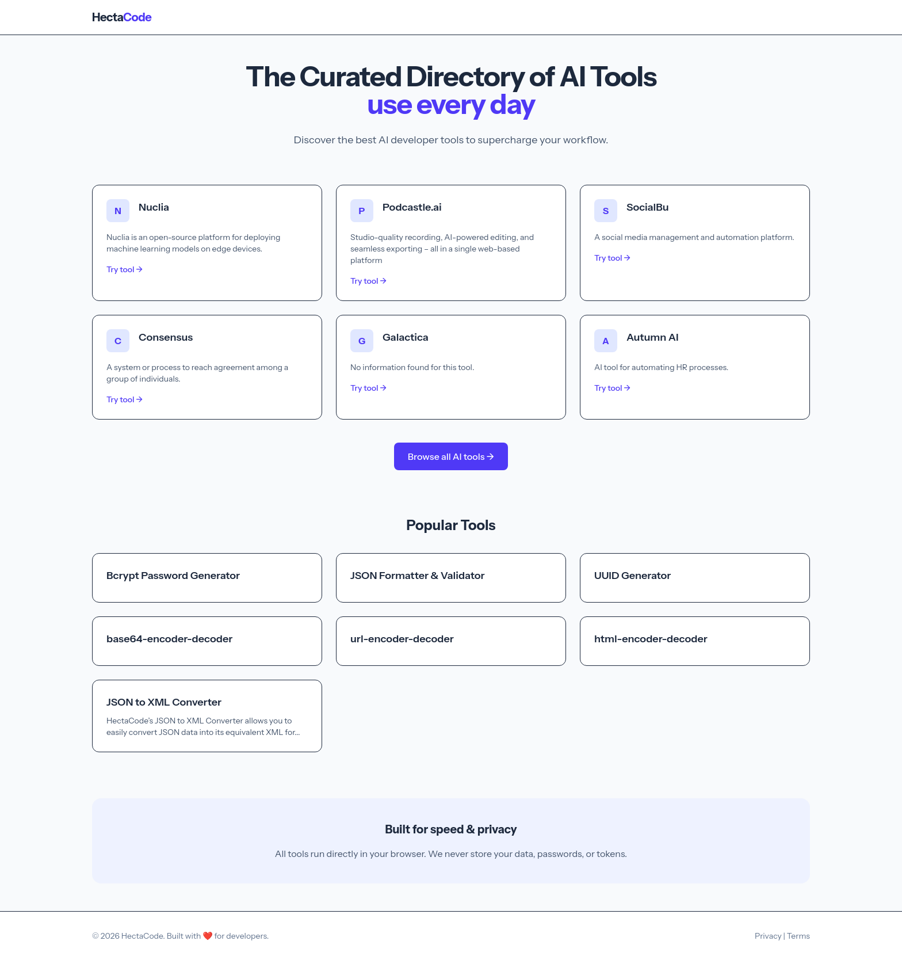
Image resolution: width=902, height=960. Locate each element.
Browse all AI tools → (451, 456)
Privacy (768, 936)
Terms (798, 936)
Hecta (121, 17)
